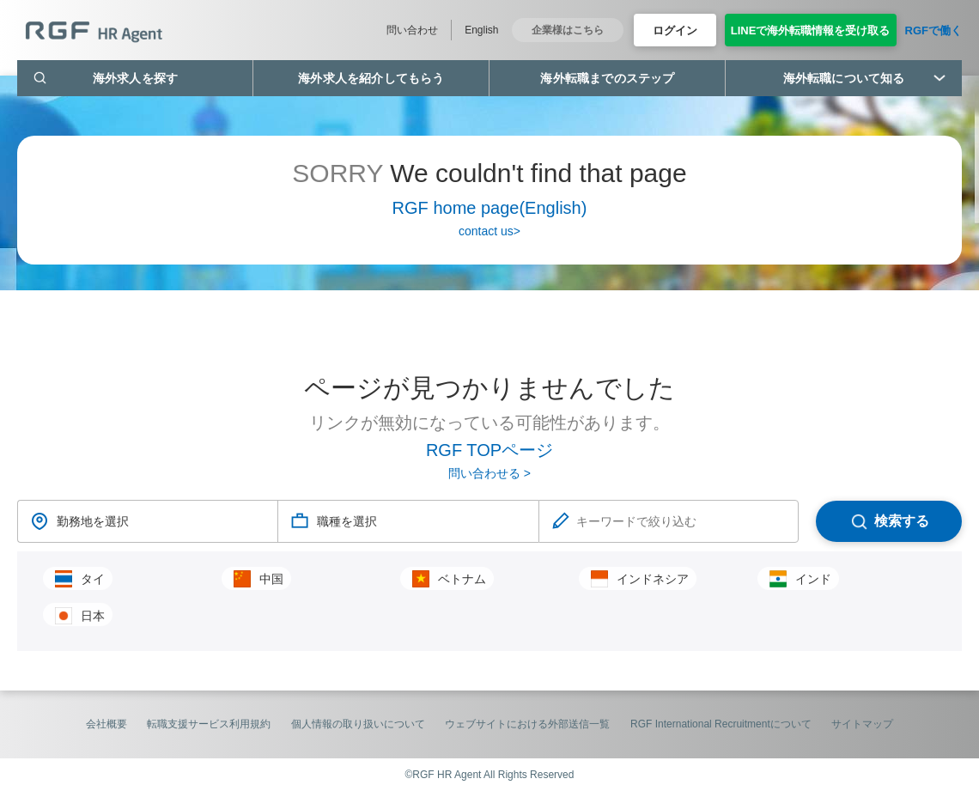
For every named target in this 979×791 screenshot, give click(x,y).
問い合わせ (412, 30)
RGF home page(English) (489, 207)
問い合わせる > (489, 473)
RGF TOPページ (489, 450)
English (481, 30)
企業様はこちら (568, 30)
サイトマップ (862, 724)
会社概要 (106, 724)
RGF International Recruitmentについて (721, 724)
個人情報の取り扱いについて (358, 724)
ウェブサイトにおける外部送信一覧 (527, 724)
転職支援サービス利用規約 (209, 724)
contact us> (489, 231)
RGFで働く (933, 30)
